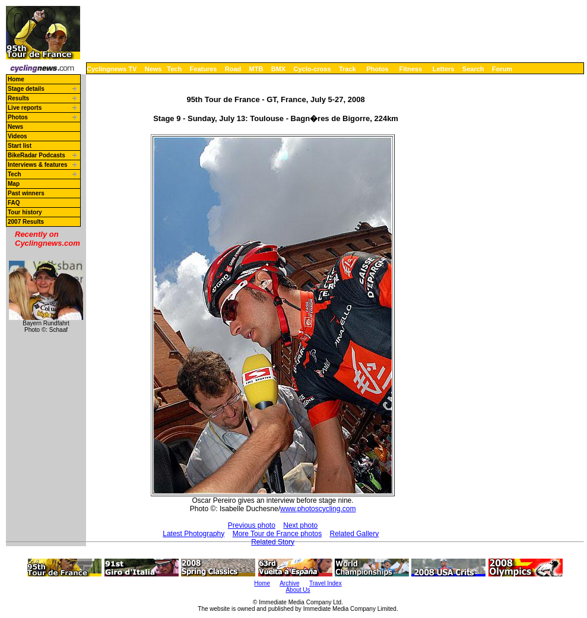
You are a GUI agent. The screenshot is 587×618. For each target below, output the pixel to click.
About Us (297, 590)
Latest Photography (193, 534)
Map (14, 183)
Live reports (25, 107)
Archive (289, 583)
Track (347, 68)
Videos (17, 136)
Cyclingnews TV (112, 68)
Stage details (26, 88)
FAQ (14, 202)
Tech (174, 68)
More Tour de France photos (277, 534)
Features (203, 68)
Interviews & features (38, 164)
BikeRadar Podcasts (36, 155)
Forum (502, 68)
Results (18, 98)
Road (233, 68)
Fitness (410, 68)
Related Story (272, 542)
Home (16, 79)
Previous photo (251, 525)
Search (473, 68)
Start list (19, 145)
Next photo (300, 525)
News (153, 68)
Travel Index (325, 583)
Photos (377, 68)
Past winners (26, 193)
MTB (256, 68)
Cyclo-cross (312, 68)
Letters (444, 68)
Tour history (25, 212)
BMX (278, 68)
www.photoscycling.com (318, 509)
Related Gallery (354, 534)
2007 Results (26, 221)
